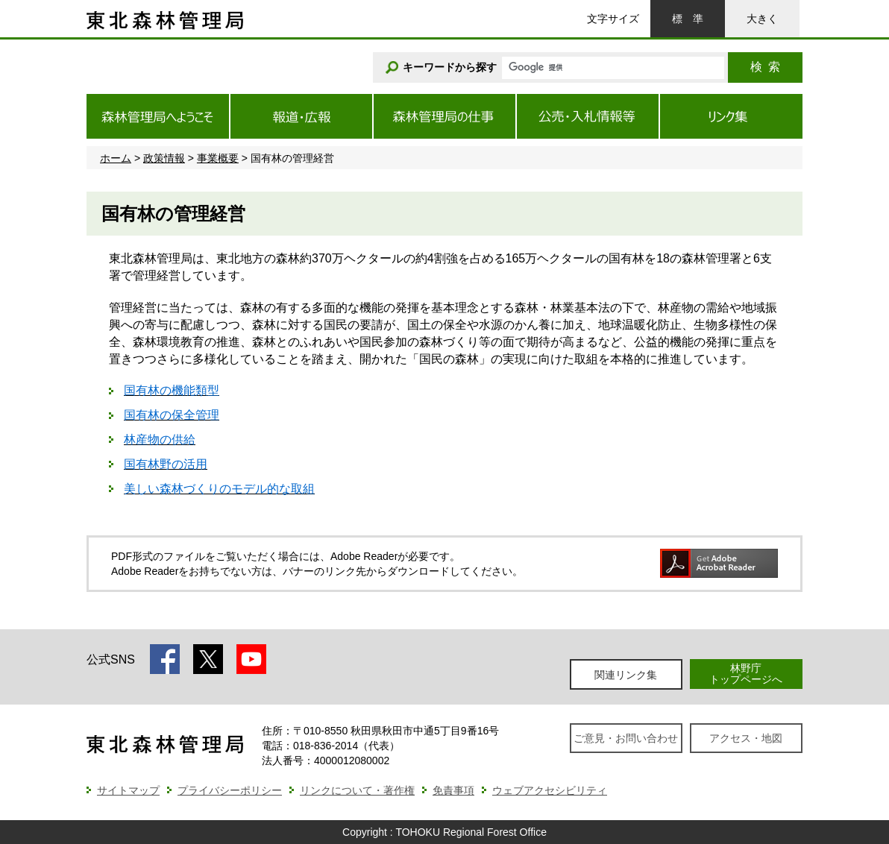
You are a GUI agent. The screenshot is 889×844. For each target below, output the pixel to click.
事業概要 (218, 158)
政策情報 (164, 158)
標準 (687, 19)
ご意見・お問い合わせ (626, 738)
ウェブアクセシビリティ (549, 790)
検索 (765, 66)
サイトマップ (128, 790)
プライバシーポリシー (230, 790)
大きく (762, 19)
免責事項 (453, 790)
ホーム (115, 158)
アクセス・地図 (745, 738)
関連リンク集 (625, 675)
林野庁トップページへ (745, 673)
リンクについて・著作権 (357, 790)
